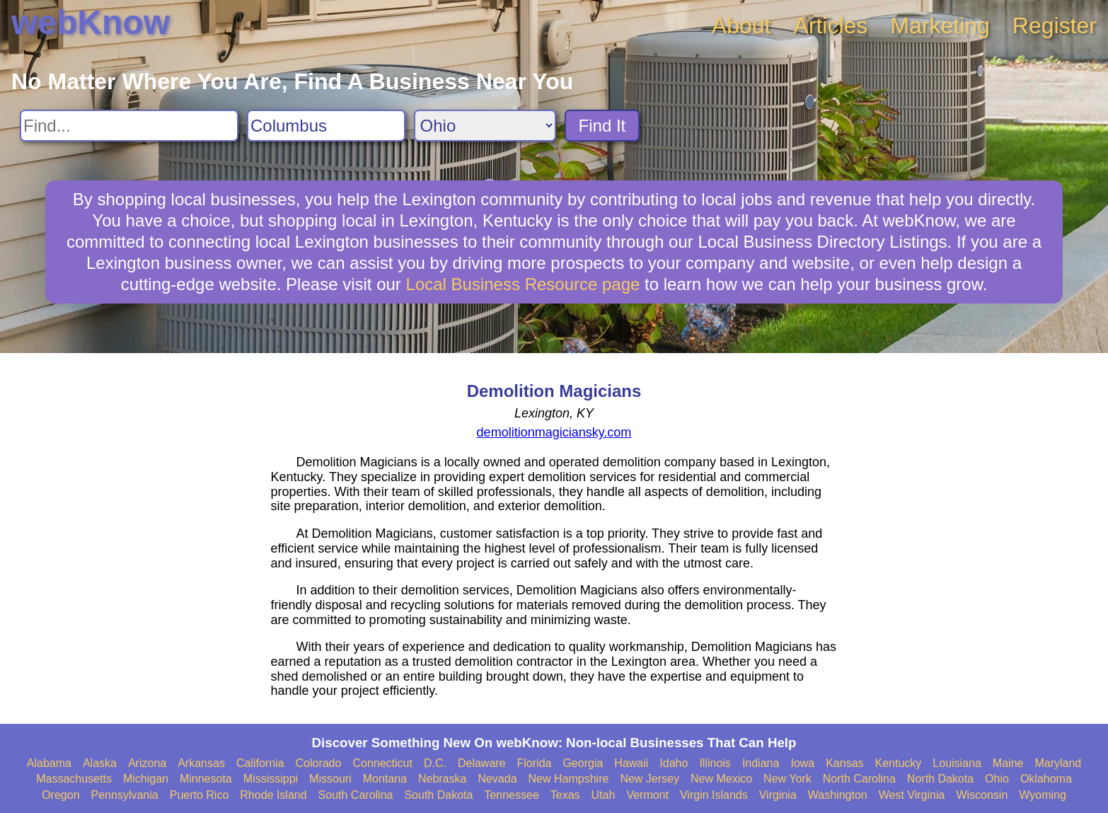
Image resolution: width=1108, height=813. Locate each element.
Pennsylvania (124, 795)
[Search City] (326, 126)
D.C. (435, 763)
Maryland (1057, 763)
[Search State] (485, 126)
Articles (830, 25)
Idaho (673, 763)
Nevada (497, 779)
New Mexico (721, 779)
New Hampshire (569, 779)
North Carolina (859, 779)
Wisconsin (982, 795)
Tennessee (511, 795)
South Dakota (438, 795)
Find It (602, 125)
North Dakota (940, 779)
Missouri (330, 779)
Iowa (802, 763)
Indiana (761, 763)
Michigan (145, 779)
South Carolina (355, 795)
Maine (1008, 763)
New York (787, 779)
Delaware (482, 763)
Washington (837, 795)
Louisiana (957, 763)
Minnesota (206, 779)
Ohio (997, 779)
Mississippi (270, 779)
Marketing (940, 25)
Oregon (60, 795)
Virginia (778, 795)
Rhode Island (273, 795)
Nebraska (442, 779)
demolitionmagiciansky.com (554, 432)
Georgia (582, 763)
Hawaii (631, 763)
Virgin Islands (714, 795)
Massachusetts (74, 779)
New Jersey (649, 779)
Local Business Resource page (523, 284)
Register (1054, 25)
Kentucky (898, 763)
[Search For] (129, 126)
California (260, 763)
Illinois (714, 763)
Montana (385, 779)
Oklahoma (1046, 779)
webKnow (90, 22)
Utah (603, 795)
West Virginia (912, 795)
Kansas (844, 763)
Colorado (318, 763)
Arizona (147, 763)
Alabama (49, 763)
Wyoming (1042, 795)
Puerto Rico (199, 795)
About (741, 25)
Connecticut (382, 763)
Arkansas (201, 763)
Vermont (647, 795)
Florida (534, 763)
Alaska (100, 763)
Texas (565, 795)
